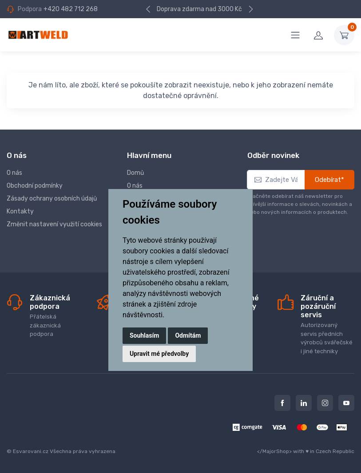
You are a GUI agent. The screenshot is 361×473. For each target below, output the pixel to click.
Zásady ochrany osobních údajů (52, 198)
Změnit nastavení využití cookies (54, 224)
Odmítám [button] (188, 335)
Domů (135, 173)
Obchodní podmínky (35, 185)
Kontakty (20, 211)
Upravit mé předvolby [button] (159, 353)
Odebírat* (329, 180)
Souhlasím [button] (144, 335)
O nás (14, 173)
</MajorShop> (274, 451)
